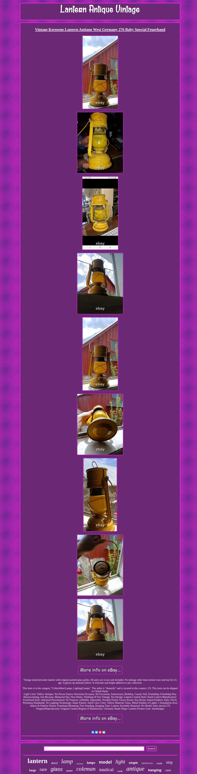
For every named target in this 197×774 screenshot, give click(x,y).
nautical (106, 769)
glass (57, 769)
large (32, 770)
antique (135, 768)
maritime (80, 764)
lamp (67, 761)
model (105, 762)
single (133, 763)
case (168, 770)
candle (120, 771)
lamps (91, 763)
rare (43, 769)
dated (54, 763)
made (160, 763)
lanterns (147, 763)
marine (69, 770)
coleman (85, 769)
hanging (155, 770)
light (120, 762)
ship (169, 762)
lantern (37, 761)
